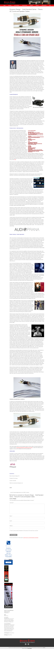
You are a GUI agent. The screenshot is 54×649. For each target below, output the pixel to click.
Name (11, 515)
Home (4, 5)
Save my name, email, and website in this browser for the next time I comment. (24, 530)
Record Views (24, 5)
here (15, 159)
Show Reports (44, 5)
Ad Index (31, 5)
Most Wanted (16, 5)
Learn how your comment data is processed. (31, 537)
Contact (37, 5)
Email (11, 520)
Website (11, 525)
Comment (12, 502)
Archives (9, 5)
